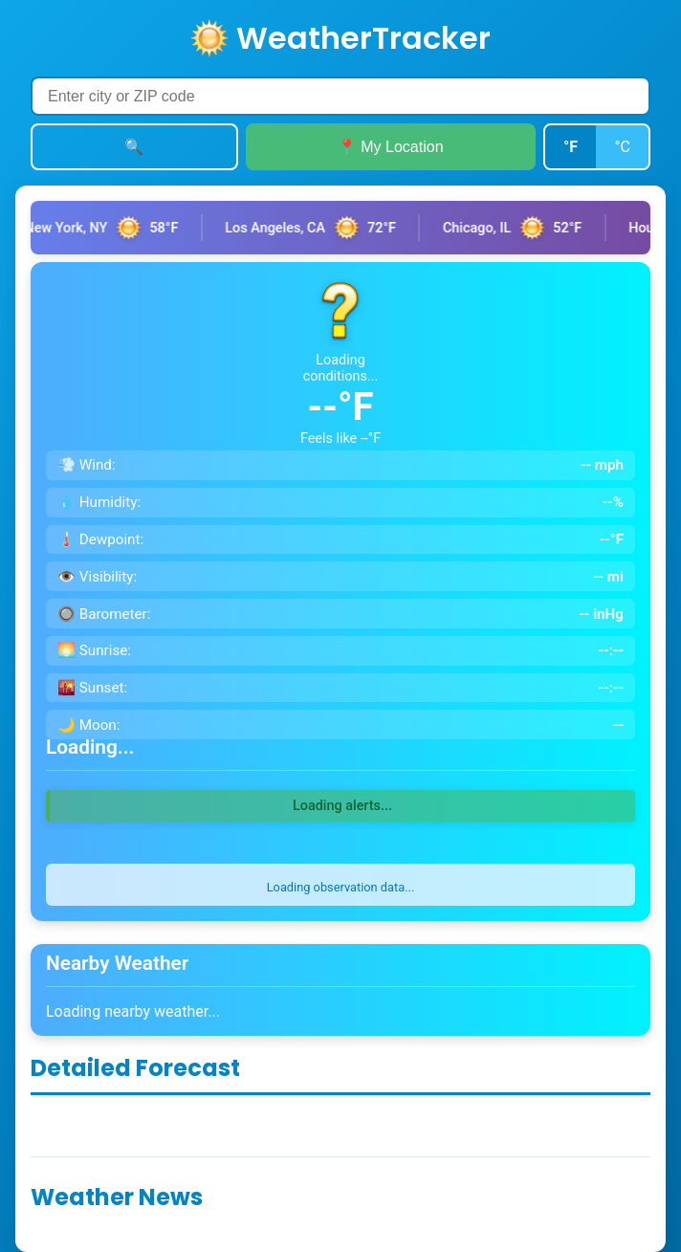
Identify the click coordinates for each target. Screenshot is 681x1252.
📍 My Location (391, 147)
